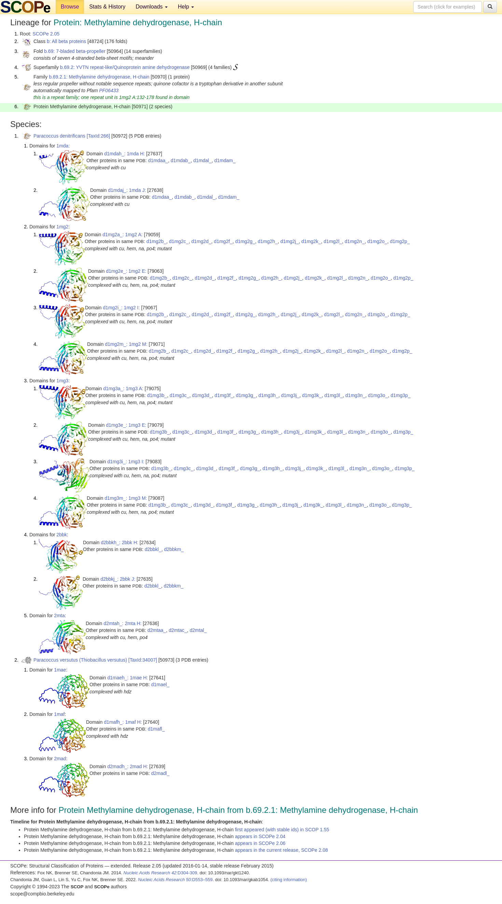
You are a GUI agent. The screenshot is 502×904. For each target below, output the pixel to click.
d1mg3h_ (268, 395)
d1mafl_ (156, 729)
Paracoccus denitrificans (59, 136)
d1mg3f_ (223, 395)
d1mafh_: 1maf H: (123, 722)
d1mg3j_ (290, 395)
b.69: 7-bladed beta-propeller (75, 51)
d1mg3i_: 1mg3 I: (125, 461)
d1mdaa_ (158, 160)
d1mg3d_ (202, 395)
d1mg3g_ (246, 395)
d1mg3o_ (378, 395)
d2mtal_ (198, 630)
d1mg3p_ (400, 395)
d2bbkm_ (174, 549)
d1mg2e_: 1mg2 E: (126, 271)
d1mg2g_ (245, 241)
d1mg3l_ (333, 395)
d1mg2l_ (333, 241)
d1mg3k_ (312, 395)
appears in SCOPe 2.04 (260, 836)
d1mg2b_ (156, 241)
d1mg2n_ (354, 241)
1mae (60, 670)
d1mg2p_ (400, 241)
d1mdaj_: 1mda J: (127, 190)
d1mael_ (160, 684)
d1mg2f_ (223, 241)
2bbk (61, 534)
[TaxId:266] (98, 136)
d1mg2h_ (268, 241)
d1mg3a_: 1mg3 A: (123, 388)
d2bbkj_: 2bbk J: (117, 579)
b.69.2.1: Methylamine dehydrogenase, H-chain (99, 77)
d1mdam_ (224, 160)
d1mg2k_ (311, 241)
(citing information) (288, 879)
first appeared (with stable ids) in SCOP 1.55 (282, 829)
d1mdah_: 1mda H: (124, 153)
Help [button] (186, 7)
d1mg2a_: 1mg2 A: (122, 234)
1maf (59, 714)
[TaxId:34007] (142, 660)
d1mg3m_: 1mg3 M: (125, 498)
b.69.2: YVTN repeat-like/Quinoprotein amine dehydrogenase (125, 67)
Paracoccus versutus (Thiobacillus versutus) (80, 660)
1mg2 (62, 226)
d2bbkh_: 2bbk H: (119, 542)
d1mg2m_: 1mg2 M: (126, 344)
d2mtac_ (178, 630)
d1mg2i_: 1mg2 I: (121, 307)
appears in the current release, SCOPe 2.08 (281, 850)
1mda (62, 146)
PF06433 (108, 90)
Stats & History (107, 7)
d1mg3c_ (180, 395)
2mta (59, 615)
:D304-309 (160, 872)
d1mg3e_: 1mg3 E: (126, 425)
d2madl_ (160, 773)
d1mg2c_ (179, 241)
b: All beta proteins (66, 41)
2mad (60, 758)
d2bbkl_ (153, 549)
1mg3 (62, 380)
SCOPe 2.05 (45, 34)
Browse (70, 7)
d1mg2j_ (289, 241)
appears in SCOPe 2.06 (260, 843)
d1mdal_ (202, 160)
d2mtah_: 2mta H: (122, 623)
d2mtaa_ (157, 630)
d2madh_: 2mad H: (127, 766)
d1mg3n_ (355, 395)
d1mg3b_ (157, 395)
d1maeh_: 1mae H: (127, 677)
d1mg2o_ (377, 241)
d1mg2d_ (201, 241)
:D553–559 (175, 879)
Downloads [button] (152, 7)
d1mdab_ (181, 160)
